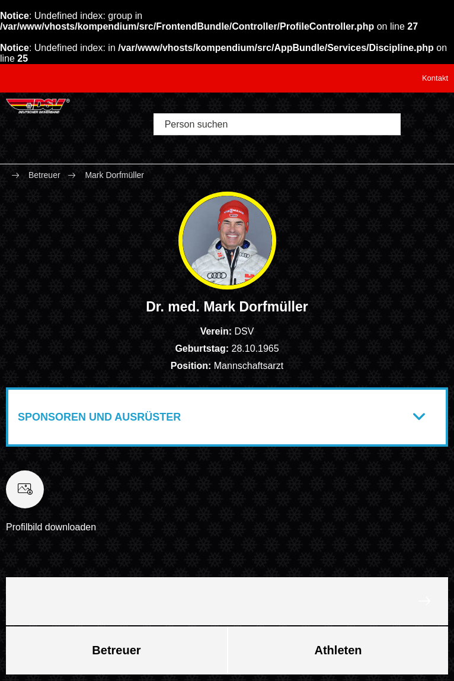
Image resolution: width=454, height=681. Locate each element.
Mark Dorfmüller (114, 175)
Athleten (338, 650)
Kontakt (435, 78)
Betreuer (44, 175)
